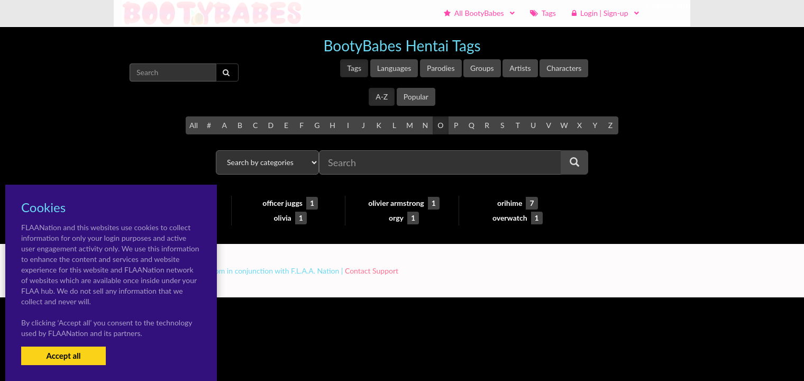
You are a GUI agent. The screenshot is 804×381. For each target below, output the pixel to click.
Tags (354, 68)
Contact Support (371, 270)
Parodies (441, 68)
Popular (416, 96)
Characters (563, 68)
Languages (394, 68)
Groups (482, 68)
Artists (520, 68)
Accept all (63, 355)
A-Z (382, 96)
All (193, 125)
